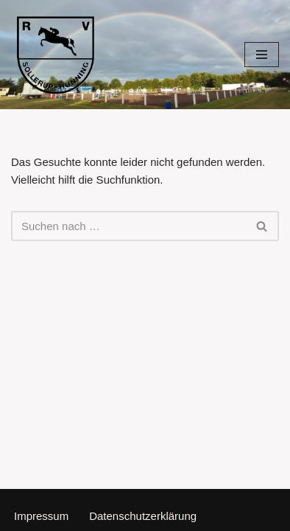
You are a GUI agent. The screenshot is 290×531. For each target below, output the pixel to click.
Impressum (41, 516)
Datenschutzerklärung (143, 516)
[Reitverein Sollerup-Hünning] (55, 54)
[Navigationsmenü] (261, 54)
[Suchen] (128, 226)
